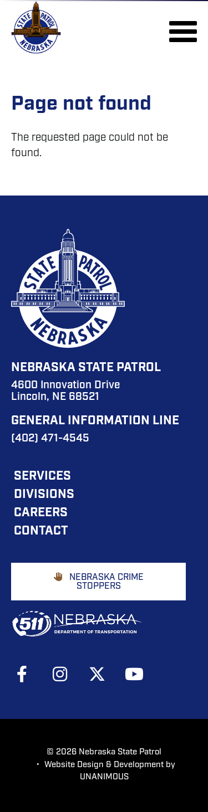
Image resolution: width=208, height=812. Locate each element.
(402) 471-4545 (50, 439)
